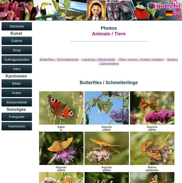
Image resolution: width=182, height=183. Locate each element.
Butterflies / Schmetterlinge (59, 59)
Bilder (16, 83)
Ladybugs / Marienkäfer (98, 59)
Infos (16, 69)
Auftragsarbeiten (16, 60)
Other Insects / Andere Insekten (141, 59)
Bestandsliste (17, 102)
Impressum (16, 126)
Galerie (16, 41)
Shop (17, 50)
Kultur (16, 93)
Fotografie (16, 117)
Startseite (16, 26)
